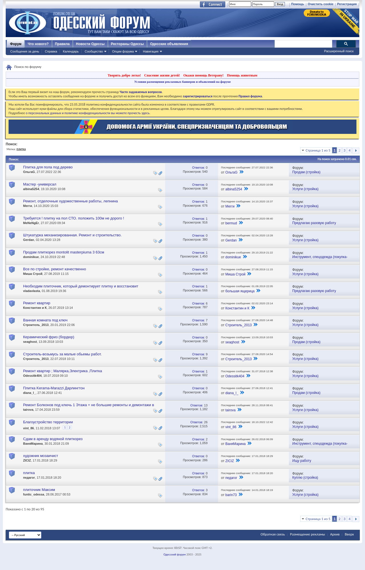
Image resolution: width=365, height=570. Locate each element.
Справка (51, 51)
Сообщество (94, 51)
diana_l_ (29, 392)
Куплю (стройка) (305, 478)
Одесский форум (174, 554)
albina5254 (31, 189)
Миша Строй (32, 273)
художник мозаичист (40, 456)
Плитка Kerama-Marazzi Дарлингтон (54, 388)
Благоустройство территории (48, 422)
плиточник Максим (39, 490)
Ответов (198, 167)
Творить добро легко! (124, 75)
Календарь (71, 51)
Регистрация (347, 4)
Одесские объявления (169, 44)
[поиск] (303, 44)
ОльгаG (29, 172)
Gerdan (28, 239)
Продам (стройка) (306, 172)
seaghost (30, 341)
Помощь (297, 4)
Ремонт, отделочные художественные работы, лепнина (70, 201)
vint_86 (28, 428)
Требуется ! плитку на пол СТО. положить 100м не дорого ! (73, 218)
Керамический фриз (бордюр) (48, 337)
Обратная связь (273, 534)
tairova (28, 409)
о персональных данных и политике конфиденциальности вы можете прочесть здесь (87, 113)
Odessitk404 (32, 375)
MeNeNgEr (31, 223)
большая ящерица (240, 291)
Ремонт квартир (36, 303)
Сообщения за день (24, 51)
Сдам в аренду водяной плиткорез (53, 439)
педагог (29, 477)
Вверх (349, 534)
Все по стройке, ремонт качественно (54, 269)
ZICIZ (27, 460)
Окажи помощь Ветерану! (203, 75)
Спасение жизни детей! (162, 75)
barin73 (231, 495)
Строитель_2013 (35, 325)
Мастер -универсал (39, 184)
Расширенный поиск (339, 51)
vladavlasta (31, 291)
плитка (29, 473)
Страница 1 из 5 (318, 150)
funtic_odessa (33, 494)
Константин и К (35, 307)
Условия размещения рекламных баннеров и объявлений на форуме (182, 81)
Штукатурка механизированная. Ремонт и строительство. (72, 235)
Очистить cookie (320, 4)
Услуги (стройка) (305, 189)
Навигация (150, 51)
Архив (335, 534)
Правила (62, 44)
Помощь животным (242, 75)
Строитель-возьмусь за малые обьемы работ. (62, 354)
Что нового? (38, 44)
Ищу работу (301, 461)
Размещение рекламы (307, 534)
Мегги (27, 206)
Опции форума (123, 51)
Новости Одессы (90, 44)
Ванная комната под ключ (45, 320)
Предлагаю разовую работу (314, 223)
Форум (15, 44)
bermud (231, 223)
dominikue (31, 257)
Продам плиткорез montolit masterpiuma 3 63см (63, 252)
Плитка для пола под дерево (48, 167)
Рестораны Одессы (127, 44)
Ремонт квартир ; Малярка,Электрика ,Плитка (62, 371)
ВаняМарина (33, 443)
